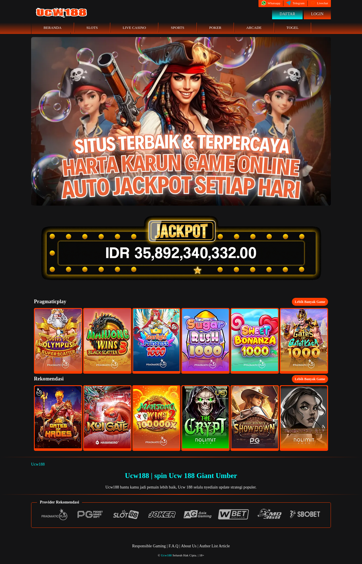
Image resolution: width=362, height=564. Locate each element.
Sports (177, 27)
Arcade (254, 27)
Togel (292, 27)
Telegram (295, 3)
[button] (58, 341)
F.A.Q (173, 546)
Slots (92, 27)
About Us (189, 546)
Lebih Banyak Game (310, 302)
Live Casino (134, 27)
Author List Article (214, 546)
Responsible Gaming (149, 546)
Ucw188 (38, 464)
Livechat (319, 3)
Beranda (53, 27)
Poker (215, 27)
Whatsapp (270, 3)
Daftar (287, 14)
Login (317, 14)
